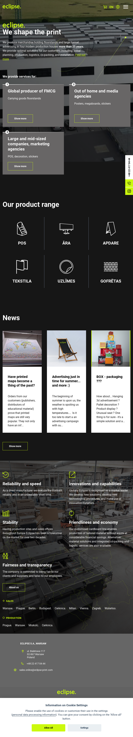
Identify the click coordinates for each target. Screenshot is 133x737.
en (111, 7)
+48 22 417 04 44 (36, 663)
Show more (20, 118)
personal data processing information (34, 714)
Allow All (48, 727)
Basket (105, 7)
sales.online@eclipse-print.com (36, 670)
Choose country (118, 7)
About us (14, 587)
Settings (84, 727)
